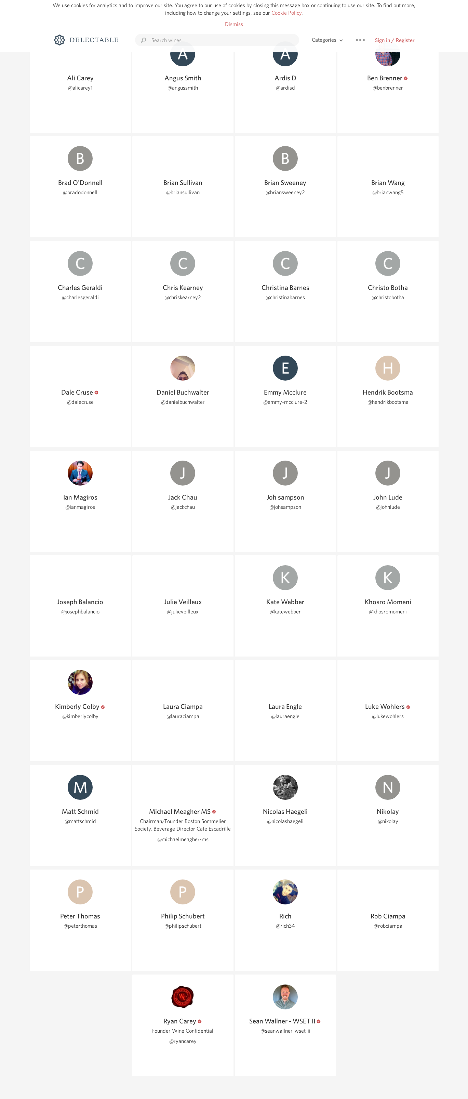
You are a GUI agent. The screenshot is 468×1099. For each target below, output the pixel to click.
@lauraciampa (182, 716)
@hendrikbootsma (388, 402)
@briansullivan (183, 192)
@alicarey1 (80, 87)
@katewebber (285, 611)
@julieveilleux (183, 611)
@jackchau (183, 507)
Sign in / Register (395, 40)
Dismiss (234, 24)
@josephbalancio (80, 611)
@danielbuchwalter (183, 402)
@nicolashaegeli (285, 821)
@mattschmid (80, 821)
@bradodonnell (80, 192)
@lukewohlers (388, 716)
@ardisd (285, 87)
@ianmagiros (80, 507)
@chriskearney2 (182, 297)
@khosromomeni (388, 611)
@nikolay (388, 821)
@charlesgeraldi (80, 297)
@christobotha (388, 297)
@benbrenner (388, 87)
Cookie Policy (286, 13)
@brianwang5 (388, 192)
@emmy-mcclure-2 (285, 402)
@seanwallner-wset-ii (285, 1031)
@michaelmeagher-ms (183, 839)
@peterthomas (80, 926)
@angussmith (183, 87)
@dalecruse (80, 402)
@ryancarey (183, 1041)
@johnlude (388, 507)
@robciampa (388, 926)
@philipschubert (182, 926)
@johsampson (285, 507)
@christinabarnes (285, 297)
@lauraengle (285, 716)
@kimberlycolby (80, 716)
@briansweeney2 (285, 192)
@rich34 (285, 926)
